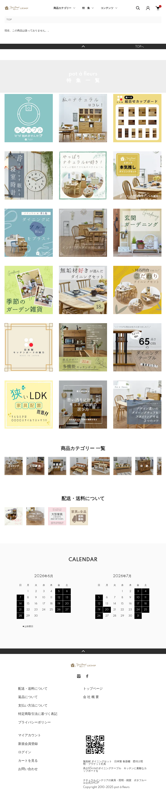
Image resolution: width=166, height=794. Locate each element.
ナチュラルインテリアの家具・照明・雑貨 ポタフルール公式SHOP (115, 781)
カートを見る (28, 761)
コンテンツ (107, 8)
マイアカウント (29, 735)
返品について (28, 697)
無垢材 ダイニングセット (97, 761)
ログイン (24, 752)
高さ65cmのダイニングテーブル (102, 768)
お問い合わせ (28, 769)
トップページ (93, 689)
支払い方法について (33, 705)
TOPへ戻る (83, 46)
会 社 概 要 (91, 697)
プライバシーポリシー (34, 722)
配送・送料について (33, 689)
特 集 (86, 8)
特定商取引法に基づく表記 (37, 714)
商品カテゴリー (62, 8)
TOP (9, 20)
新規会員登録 (28, 744)
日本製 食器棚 (122, 761)
